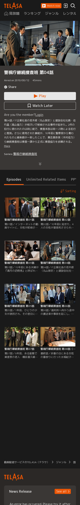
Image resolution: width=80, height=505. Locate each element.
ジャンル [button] (61, 462)
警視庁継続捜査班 (25, 154)
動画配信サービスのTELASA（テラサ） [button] (26, 462)
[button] (51, 5)
